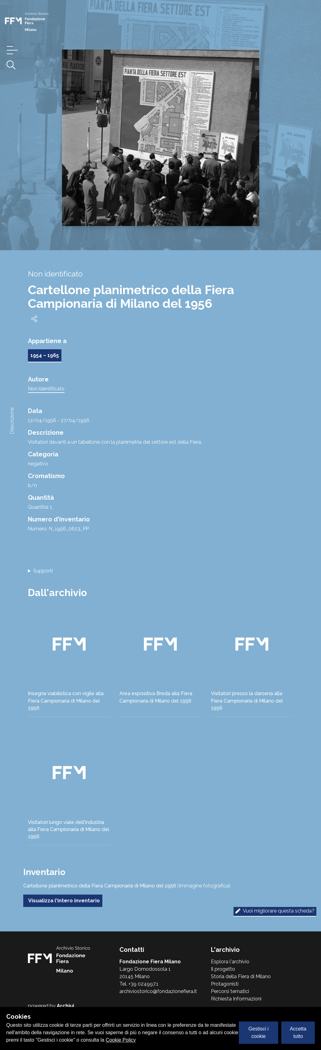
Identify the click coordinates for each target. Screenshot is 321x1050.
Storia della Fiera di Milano (241, 976)
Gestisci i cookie (258, 1032)
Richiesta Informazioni (236, 999)
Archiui (65, 1006)
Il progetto (223, 969)
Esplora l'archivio (230, 962)
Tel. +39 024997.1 (138, 984)
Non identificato (46, 389)
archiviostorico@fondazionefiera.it (158, 991)
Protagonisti (225, 984)
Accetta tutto (298, 1032)
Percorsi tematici (230, 991)
